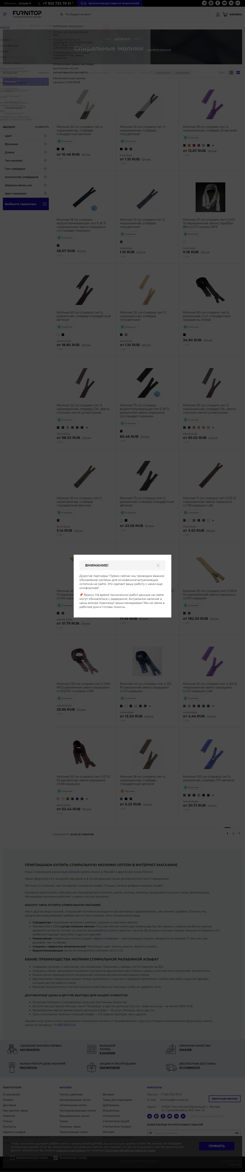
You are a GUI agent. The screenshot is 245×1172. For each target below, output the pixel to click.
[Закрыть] (158, 565)
